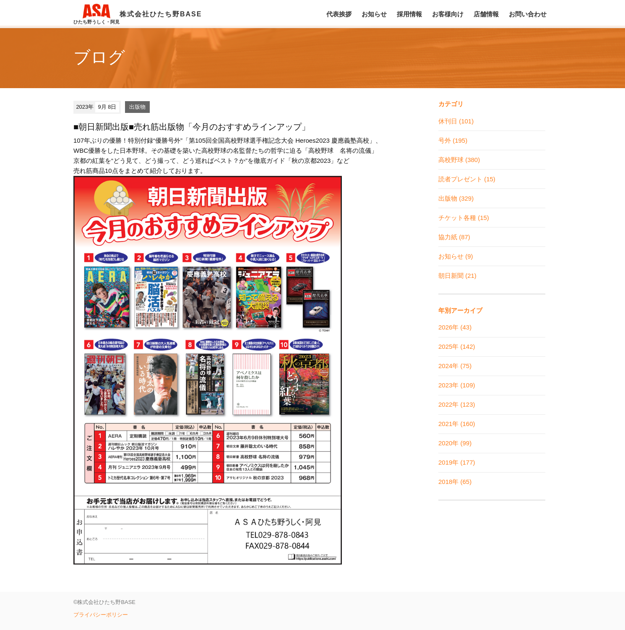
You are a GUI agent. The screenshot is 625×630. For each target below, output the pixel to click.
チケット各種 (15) (463, 217)
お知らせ (374, 14)
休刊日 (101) (456, 121)
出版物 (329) (456, 198)
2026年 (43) (454, 327)
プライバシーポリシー (100, 615)
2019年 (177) (456, 462)
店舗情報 (486, 14)
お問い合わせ (528, 14)
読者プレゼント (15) (466, 179)
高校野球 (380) (459, 159)
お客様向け (448, 14)
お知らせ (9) (455, 256)
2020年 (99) (454, 443)
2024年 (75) (454, 365)
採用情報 (409, 14)
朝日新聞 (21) (457, 275)
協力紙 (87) (454, 236)
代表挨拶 (339, 14)
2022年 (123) (456, 404)
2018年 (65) (454, 481)
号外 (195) (452, 140)
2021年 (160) (456, 423)
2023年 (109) (456, 385)
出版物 (137, 107)
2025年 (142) (456, 346)
